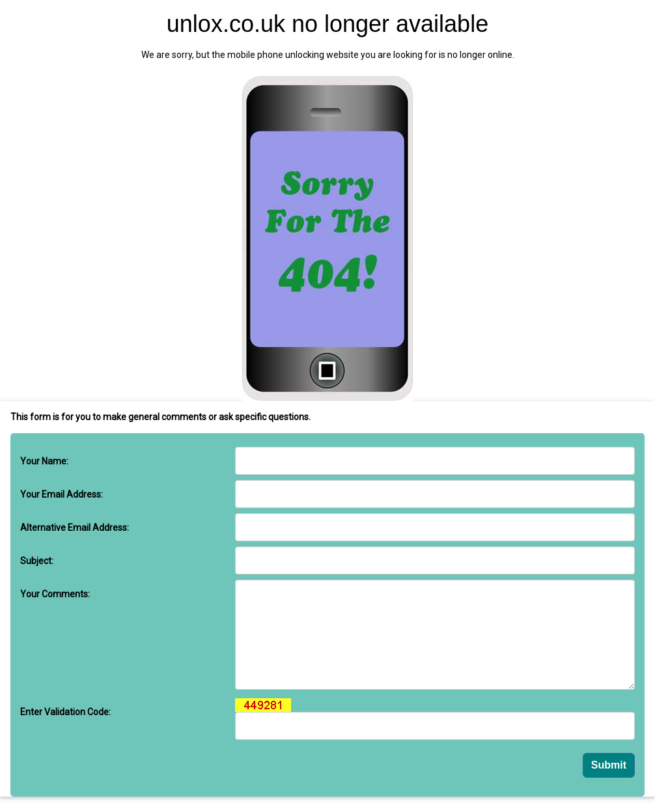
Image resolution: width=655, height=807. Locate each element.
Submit (608, 765)
